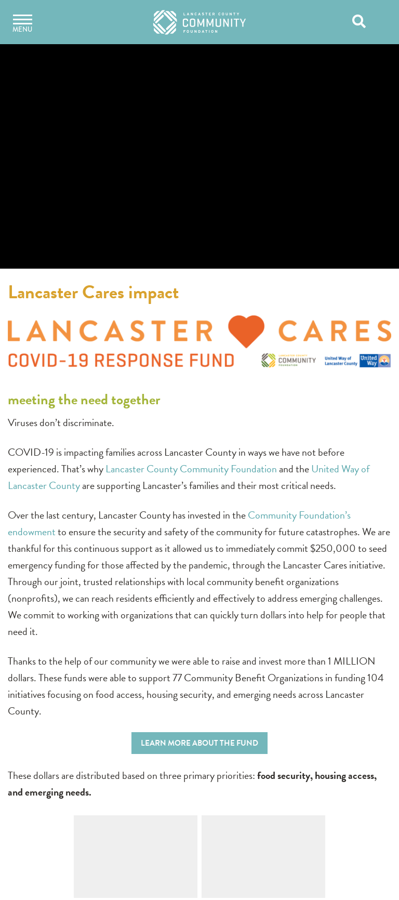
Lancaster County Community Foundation (191, 469)
